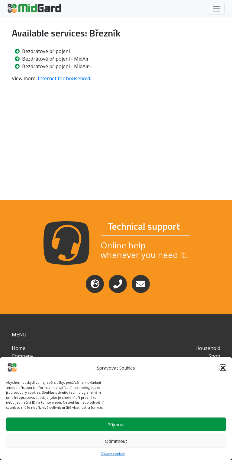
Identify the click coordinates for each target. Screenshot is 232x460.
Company (22, 356)
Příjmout (116, 424)
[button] (223, 368)
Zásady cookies (113, 453)
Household (207, 348)
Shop (214, 356)
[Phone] (118, 284)
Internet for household (64, 78)
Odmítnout (116, 441)
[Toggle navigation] (216, 9)
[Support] (95, 284)
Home (18, 348)
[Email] (141, 284)
